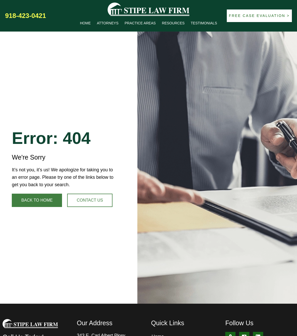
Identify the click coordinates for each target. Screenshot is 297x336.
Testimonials (204, 23)
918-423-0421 (25, 15)
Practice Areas (140, 23)
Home (85, 23)
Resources (173, 23)
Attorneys (107, 23)
